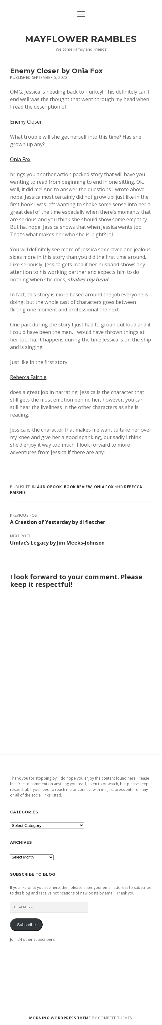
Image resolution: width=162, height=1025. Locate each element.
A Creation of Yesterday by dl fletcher (57, 522)
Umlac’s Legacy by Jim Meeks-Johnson (57, 542)
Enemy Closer (26, 121)
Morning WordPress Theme (60, 1018)
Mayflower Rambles (81, 38)
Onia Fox (20, 159)
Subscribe (26, 924)
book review (78, 486)
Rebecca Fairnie (28, 377)
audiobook (49, 486)
